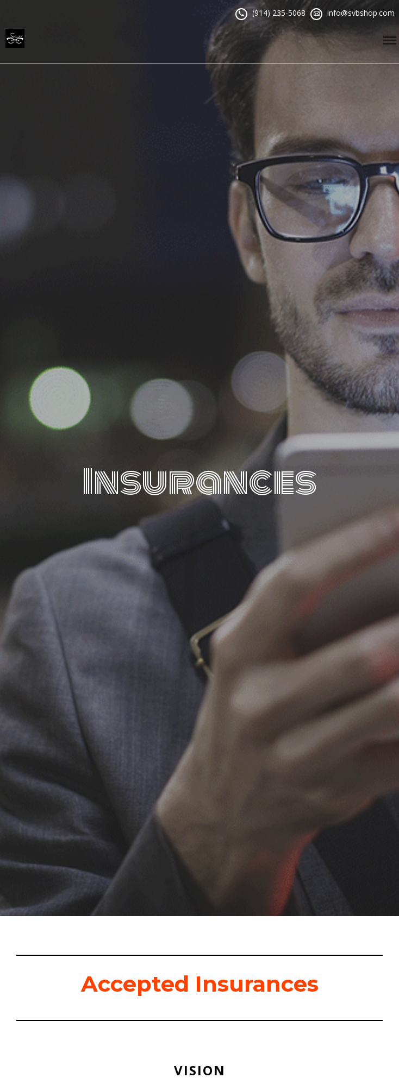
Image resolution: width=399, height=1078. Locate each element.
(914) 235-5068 (279, 13)
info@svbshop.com (361, 13)
